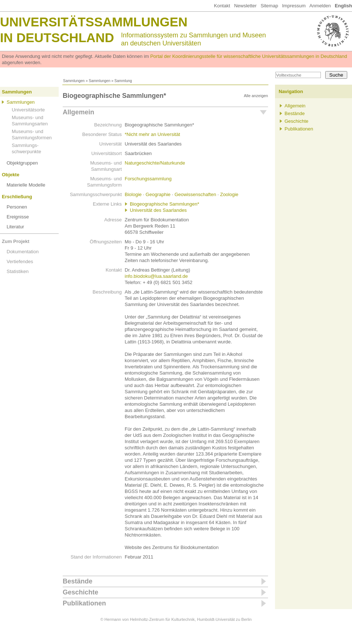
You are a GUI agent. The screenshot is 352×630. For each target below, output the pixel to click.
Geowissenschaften (195, 194)
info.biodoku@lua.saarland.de (156, 276)
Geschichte (80, 592)
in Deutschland (57, 37)
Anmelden (320, 5)
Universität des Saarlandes (158, 210)
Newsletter (245, 5)
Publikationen (84, 603)
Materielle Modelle (26, 185)
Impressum (293, 5)
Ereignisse (18, 217)
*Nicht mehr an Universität (152, 134)
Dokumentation (22, 251)
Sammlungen (74, 81)
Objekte (10, 174)
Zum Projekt (15, 241)
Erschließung (17, 196)
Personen (17, 207)
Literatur (15, 226)
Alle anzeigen (256, 95)
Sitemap (269, 5)
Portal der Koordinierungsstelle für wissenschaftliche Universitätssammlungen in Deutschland (248, 56)
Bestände (77, 581)
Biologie (133, 194)
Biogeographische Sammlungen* (164, 204)
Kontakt (222, 5)
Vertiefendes (20, 261)
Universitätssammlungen (93, 22)
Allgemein (78, 112)
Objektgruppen (22, 163)
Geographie (158, 194)
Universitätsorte (28, 110)
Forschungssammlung (148, 178)
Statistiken (18, 271)
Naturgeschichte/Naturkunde (155, 163)
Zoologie (229, 194)
